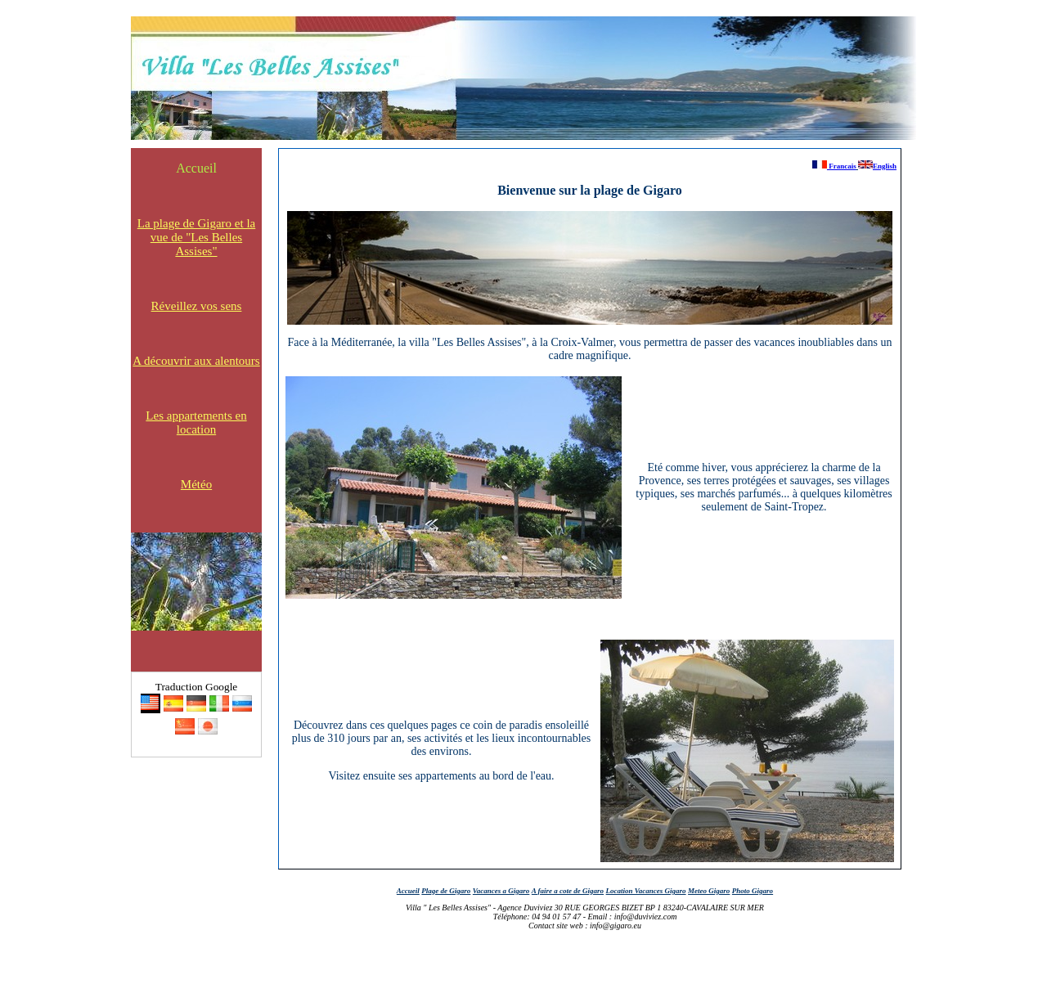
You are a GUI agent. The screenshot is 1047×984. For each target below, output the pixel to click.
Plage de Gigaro (445, 891)
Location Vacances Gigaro (646, 891)
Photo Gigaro (752, 891)
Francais (834, 166)
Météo (196, 484)
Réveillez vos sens (196, 305)
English (877, 166)
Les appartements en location (196, 422)
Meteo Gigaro (709, 891)
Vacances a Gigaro (501, 891)
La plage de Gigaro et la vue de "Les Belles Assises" (196, 237)
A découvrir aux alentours (196, 360)
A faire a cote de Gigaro (568, 891)
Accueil (196, 168)
